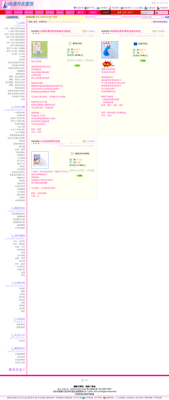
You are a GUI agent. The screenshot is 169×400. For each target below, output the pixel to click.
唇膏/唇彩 (21, 327)
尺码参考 (162, 8)
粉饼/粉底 (21, 324)
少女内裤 (21, 127)
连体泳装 (21, 183)
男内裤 (22, 141)
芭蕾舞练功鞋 (19, 222)
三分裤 (22, 57)
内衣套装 (21, 169)
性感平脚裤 (20, 124)
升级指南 (60, 398)
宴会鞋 (22, 300)
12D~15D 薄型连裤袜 (15, 42)
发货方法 (32, 398)
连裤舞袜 (21, 71)
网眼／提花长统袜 (17, 85)
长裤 (23, 252)
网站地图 (149, 398)
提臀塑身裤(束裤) (17, 135)
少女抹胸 (21, 158)
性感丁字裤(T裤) (18, 118)
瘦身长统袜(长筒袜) (16, 91)
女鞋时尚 (39, 12)
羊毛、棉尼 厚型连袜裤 (15, 28)
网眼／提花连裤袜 (17, 76)
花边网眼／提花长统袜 (15, 82)
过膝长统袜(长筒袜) (16, 68)
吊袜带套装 (20, 200)
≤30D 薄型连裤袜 (17, 40)
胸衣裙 (22, 146)
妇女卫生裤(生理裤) (16, 138)
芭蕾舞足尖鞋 (19, 219)
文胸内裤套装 (19, 144)
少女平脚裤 (20, 132)
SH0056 (45, 141)
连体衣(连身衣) (18, 172)
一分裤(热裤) (19, 112)
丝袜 (9, 12)
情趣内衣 (21, 178)
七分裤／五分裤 (18, 54)
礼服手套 (21, 269)
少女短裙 (21, 255)
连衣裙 (22, 261)
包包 (23, 272)
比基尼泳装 (20, 186)
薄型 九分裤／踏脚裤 (16, 51)
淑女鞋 (22, 297)
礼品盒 (22, 341)
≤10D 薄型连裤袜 (17, 45)
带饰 (23, 275)
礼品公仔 (70, 12)
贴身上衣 (21, 163)
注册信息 (149, 8)
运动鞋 (22, 308)
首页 (38, 17)
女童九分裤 (20, 362)
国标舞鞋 (21, 225)
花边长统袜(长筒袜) (16, 62)
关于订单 (77, 398)
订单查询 (102, 8)
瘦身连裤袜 (20, 88)
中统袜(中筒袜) (18, 96)
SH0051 (51, 31)
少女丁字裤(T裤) (18, 129)
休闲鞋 (22, 305)
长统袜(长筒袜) (18, 65)
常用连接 (158, 398)
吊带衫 (22, 166)
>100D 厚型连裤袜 (17, 31)
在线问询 (79, 8)
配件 (51, 17)
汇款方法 (22, 398)
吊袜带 (22, 197)
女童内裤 (21, 357)
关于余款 (98, 398)
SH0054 (121, 31)
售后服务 (42, 398)
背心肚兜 (21, 161)
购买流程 (12, 398)
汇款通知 (137, 8)
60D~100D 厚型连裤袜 (15, 34)
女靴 (23, 303)
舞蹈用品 (29, 12)
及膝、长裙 (20, 258)
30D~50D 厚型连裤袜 (15, 37)
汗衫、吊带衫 (19, 241)
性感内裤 (21, 115)
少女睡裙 (21, 192)
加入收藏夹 (88, 31)
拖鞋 (23, 291)
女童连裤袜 (20, 360)
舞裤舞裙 (21, 216)
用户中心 (90, 8)
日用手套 (21, 267)
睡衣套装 (21, 195)
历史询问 (114, 8)
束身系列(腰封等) (17, 175)
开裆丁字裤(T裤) (18, 121)
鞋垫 (23, 311)
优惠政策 (68, 398)
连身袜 (22, 59)
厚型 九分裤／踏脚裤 (16, 48)
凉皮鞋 (22, 288)
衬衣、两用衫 (19, 244)
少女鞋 (22, 294)
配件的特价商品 (159, 22)
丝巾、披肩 (20, 264)
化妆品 (60, 12)
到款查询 (125, 8)
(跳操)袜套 (20, 74)
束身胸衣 (21, 155)
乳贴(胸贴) (20, 152)
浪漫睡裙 (21, 189)
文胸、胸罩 (20, 149)
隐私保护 (51, 398)
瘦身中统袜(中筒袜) (16, 93)
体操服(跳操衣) (18, 214)
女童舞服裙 (20, 354)
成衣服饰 (50, 12)
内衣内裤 (18, 12)
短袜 (23, 99)
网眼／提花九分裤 (17, 79)
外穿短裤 (21, 250)
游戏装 (22, 180)
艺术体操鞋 (20, 228)
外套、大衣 (20, 247)
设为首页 (139, 398)
